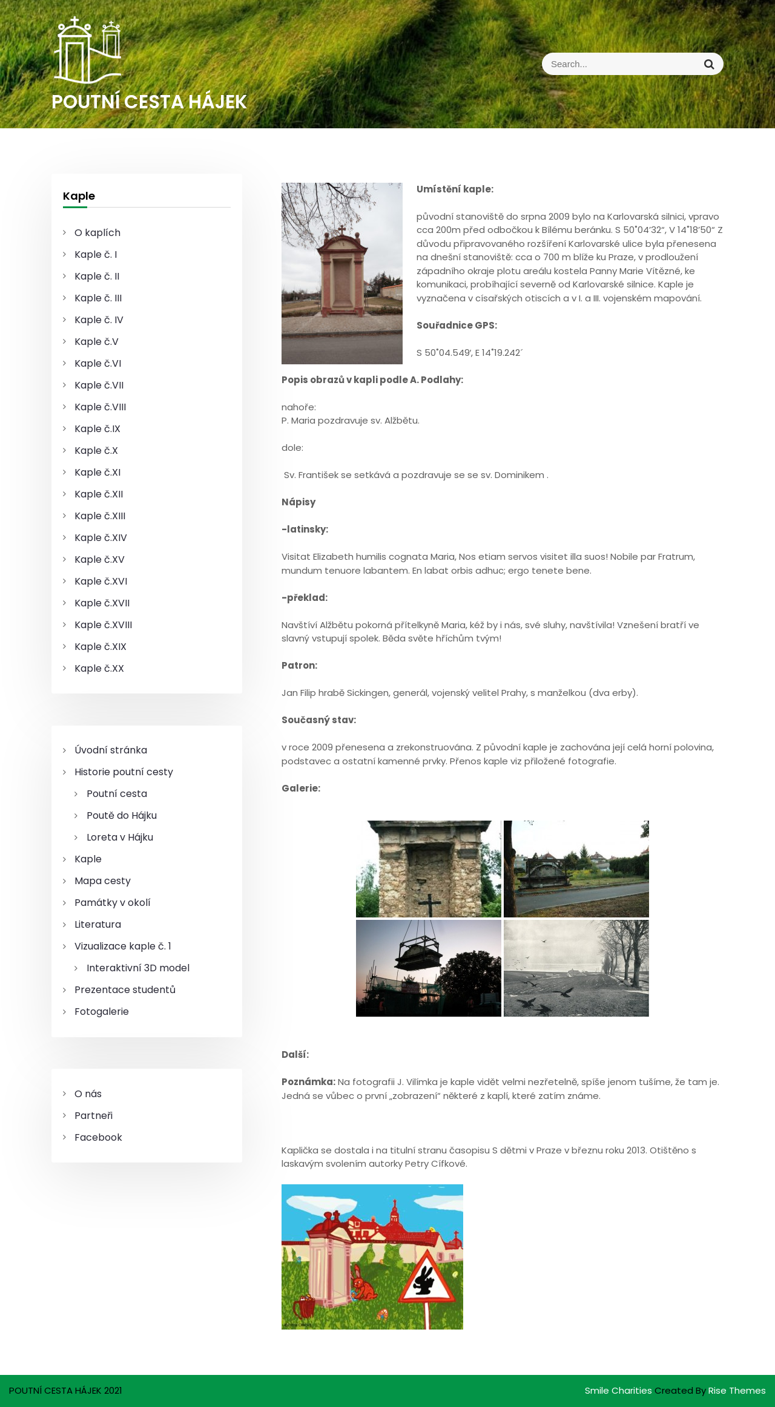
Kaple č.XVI (100, 581)
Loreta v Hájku (120, 837)
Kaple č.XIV (100, 538)
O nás (88, 1094)
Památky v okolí (112, 903)
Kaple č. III (98, 298)
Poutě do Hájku (122, 815)
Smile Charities (620, 1390)
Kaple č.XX (99, 668)
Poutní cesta (117, 794)
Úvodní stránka (110, 750)
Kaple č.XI (97, 472)
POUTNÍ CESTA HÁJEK (149, 101)
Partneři (93, 1116)
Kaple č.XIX (100, 647)
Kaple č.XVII (102, 603)
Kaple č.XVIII (103, 625)
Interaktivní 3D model (138, 968)
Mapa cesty (102, 881)
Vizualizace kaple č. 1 (122, 946)
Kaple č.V (96, 342)
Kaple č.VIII (100, 407)
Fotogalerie (101, 1011)
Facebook (98, 1137)
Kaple (88, 859)
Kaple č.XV (99, 559)
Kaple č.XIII (99, 516)
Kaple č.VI (97, 363)
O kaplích (97, 233)
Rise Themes (737, 1390)
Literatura (97, 924)
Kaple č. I (95, 254)
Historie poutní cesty (123, 772)
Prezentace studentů (125, 990)
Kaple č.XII (98, 494)
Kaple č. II (96, 276)
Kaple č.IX (97, 429)
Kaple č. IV (99, 320)
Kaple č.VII (99, 385)
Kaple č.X (96, 451)
